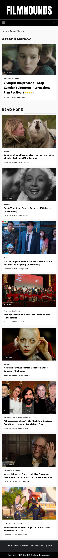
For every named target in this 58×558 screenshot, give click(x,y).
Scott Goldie (22, 534)
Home (5, 31)
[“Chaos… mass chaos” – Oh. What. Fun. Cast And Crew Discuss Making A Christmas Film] (29, 397)
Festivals (7, 78)
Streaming (33, 417)
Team (16, 546)
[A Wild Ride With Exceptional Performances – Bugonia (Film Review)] (29, 344)
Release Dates (20, 524)
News (11, 524)
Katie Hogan (21, 97)
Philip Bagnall (23, 215)
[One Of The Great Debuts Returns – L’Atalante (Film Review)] (29, 184)
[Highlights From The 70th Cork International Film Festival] (29, 290)
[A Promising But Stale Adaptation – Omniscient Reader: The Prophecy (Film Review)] (29, 237)
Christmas (8, 417)
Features (7, 311)
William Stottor (24, 162)
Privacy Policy (36, 546)
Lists (6, 524)
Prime (25, 417)
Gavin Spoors (23, 322)
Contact (24, 546)
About (9, 546)
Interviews (17, 417)
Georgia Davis (24, 268)
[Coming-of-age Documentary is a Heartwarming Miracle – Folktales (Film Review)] (29, 131)
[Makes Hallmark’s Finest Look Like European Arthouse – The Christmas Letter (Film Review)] (29, 450)
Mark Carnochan (24, 481)
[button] (29, 10)
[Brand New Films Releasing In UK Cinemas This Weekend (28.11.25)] (29, 503)
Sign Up (48, 546)
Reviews (15, 78)
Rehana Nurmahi (24, 375)
